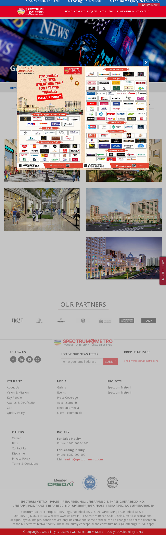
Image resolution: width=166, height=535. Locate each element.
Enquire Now (149, 5)
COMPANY (79, 11)
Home (68, 11)
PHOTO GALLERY (125, 11)
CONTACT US (143, 11)
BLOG (112, 11)
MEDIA (103, 11)
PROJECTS (92, 11)
